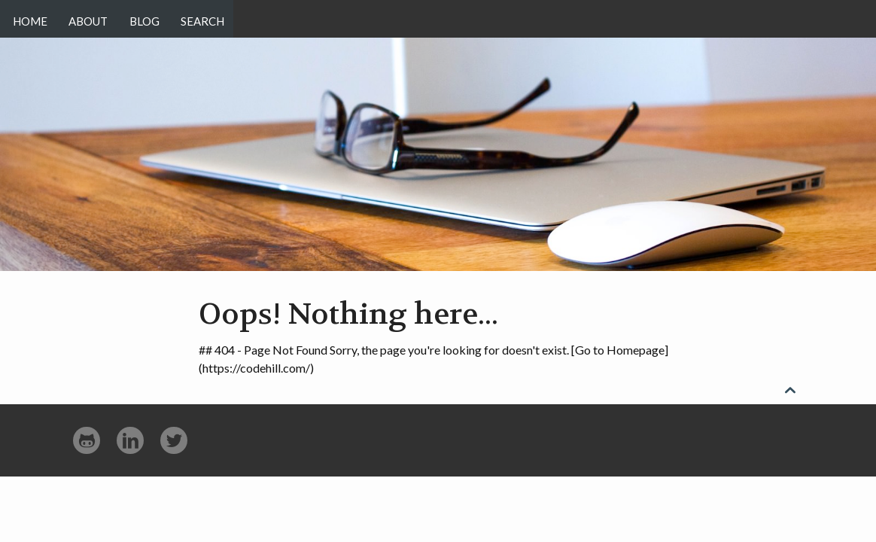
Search (214, 19)
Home (30, 19)
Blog (151, 19)
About (91, 19)
